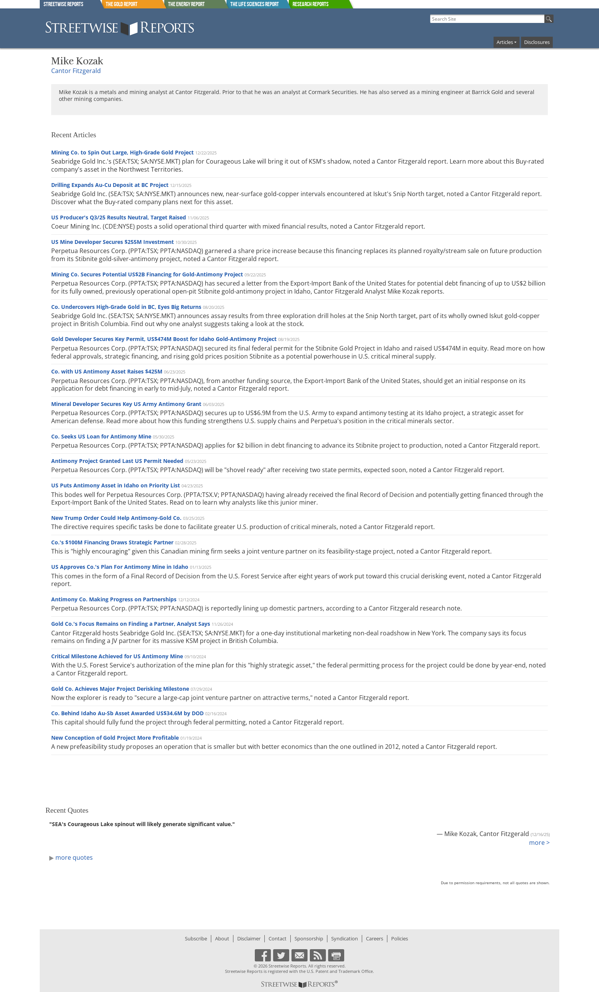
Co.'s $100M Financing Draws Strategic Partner (112, 542)
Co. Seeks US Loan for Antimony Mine (101, 436)
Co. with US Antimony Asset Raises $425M (106, 371)
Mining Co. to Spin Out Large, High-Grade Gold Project (122, 152)
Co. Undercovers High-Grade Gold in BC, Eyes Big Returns (126, 306)
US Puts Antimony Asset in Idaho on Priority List (115, 485)
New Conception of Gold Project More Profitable (115, 737)
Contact (278, 938)
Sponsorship (309, 938)
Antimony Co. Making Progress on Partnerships (113, 599)
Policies (399, 938)
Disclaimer (249, 938)
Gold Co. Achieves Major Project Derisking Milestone (120, 688)
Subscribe (196, 938)
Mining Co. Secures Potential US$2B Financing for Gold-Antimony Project (147, 274)
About (222, 938)
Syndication (344, 938)
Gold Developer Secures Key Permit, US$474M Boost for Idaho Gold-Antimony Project (164, 339)
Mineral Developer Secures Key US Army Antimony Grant (126, 404)
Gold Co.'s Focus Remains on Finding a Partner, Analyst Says (130, 623)
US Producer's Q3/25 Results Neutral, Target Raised (118, 217)
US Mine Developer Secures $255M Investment (112, 241)
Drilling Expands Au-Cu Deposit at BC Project (109, 184)
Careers (374, 938)
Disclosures (537, 42)
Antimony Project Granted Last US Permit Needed (117, 460)
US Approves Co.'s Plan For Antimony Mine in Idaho (119, 566)
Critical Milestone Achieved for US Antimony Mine (117, 656)
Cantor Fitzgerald (76, 71)
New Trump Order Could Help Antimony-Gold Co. (116, 517)
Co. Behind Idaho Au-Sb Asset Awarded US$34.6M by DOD (127, 713)
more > (539, 842)
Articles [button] (505, 42)
